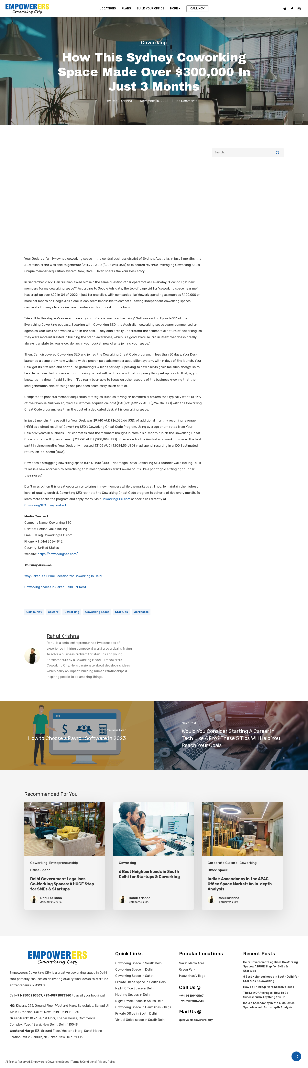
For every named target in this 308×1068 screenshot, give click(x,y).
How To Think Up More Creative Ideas (268, 987)
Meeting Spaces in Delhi (132, 994)
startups (121, 612)
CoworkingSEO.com (116, 499)
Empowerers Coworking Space (50, 1061)
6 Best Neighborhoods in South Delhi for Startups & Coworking (271, 979)
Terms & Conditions (83, 1061)
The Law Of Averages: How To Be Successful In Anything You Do (265, 995)
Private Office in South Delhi (136, 1013)
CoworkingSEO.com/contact (45, 505)
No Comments (186, 101)
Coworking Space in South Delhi (138, 963)
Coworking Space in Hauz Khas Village (143, 1007)
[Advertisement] (248, 196)
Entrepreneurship (63, 863)
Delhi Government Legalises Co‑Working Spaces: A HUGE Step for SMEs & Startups (270, 967)
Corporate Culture (222, 863)
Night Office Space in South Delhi (139, 1001)
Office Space (40, 870)
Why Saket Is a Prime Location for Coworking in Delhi (63, 576)
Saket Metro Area (191, 963)
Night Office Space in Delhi (134, 988)
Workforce (141, 612)
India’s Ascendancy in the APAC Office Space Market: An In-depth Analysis (268, 1005)
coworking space (97, 612)
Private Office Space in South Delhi (141, 982)
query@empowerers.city (196, 1020)
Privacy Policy (107, 1061)
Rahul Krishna (122, 101)
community (34, 612)
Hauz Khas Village (192, 976)
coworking (71, 612)
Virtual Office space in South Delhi (140, 1020)
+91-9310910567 (28, 995)
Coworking (154, 42)
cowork (53, 612)
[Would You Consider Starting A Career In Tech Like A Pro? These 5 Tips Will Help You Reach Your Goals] (231, 735)
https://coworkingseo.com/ (58, 554)
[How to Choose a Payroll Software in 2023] (77, 735)
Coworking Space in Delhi (134, 969)
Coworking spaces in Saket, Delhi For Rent (55, 587)
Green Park (187, 969)
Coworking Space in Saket (134, 976)
